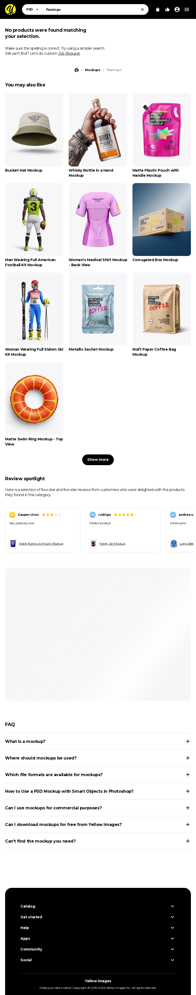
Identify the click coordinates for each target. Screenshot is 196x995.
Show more (97, 459)
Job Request (69, 53)
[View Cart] (158, 9)
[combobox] (95, 9)
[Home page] (77, 70)
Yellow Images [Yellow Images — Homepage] (98, 981)
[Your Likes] (167, 9)
